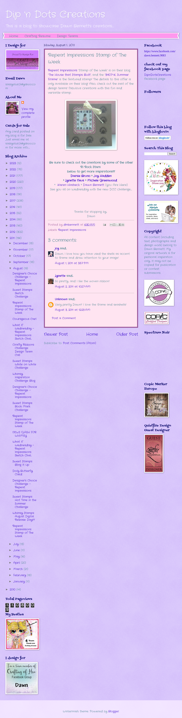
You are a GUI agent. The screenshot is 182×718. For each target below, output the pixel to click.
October (19, 256)
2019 (13, 188)
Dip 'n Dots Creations (55, 14)
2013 (13, 226)
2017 (13, 201)
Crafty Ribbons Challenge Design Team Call (23, 350)
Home (13, 36)
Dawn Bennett (93, 185)
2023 (13, 163)
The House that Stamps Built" (70, 75)
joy (57, 248)
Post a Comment (64, 318)
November (21, 250)
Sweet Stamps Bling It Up (22, 463)
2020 (13, 182)
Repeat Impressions (62, 70)
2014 (13, 219)
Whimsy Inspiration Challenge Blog (23, 377)
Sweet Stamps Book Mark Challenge (22, 406)
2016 (13, 207)
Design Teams (67, 36)
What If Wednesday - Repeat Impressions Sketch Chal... (23, 332)
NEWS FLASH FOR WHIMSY (24, 434)
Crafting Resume (38, 36)
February (20, 575)
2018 (13, 194)
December (21, 243)
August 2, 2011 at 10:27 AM (72, 287)
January (19, 582)
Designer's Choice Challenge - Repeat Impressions (24, 279)
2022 (13, 169)
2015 (13, 213)
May (17, 557)
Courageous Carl (24, 319)
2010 (13, 590)
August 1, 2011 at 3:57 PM (72, 263)
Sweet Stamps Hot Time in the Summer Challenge (24, 502)
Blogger (113, 711)
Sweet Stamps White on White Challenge (24, 364)
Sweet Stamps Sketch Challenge (22, 293)
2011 (13, 238)
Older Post (127, 334)
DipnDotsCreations (157, 75)
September (21, 262)
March (18, 569)
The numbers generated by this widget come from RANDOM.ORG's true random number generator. (156, 360)
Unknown (61, 299)
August (18, 268)
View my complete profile (28, 113)
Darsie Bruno (80, 176)
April (17, 563)
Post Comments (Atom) (79, 343)
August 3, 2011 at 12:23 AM (72, 310)
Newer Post (56, 334)
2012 (13, 232)
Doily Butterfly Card (22, 472)
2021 (13, 176)
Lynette (60, 276)
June (17, 550)
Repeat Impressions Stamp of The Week (22, 308)
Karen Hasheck (69, 185)
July (16, 544)
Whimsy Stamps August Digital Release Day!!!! (23, 516)
